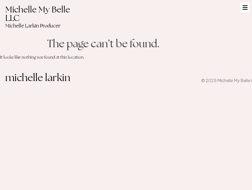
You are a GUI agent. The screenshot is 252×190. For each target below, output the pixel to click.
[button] (244, 7)
